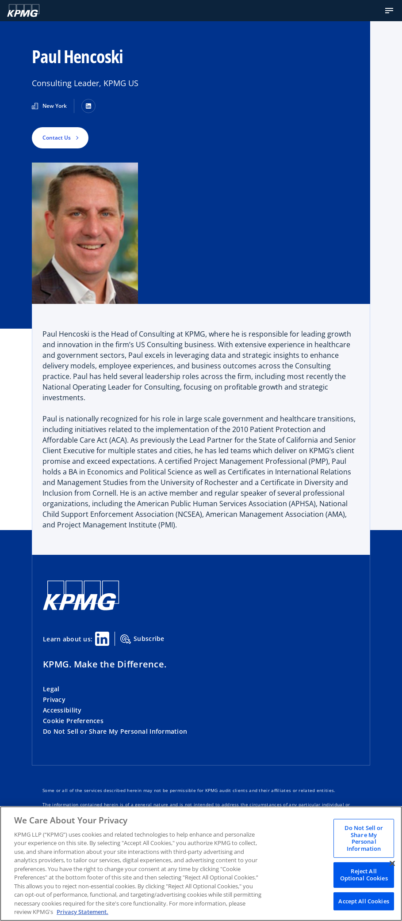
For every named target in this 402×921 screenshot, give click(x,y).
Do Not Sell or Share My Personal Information (115, 731)
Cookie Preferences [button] (73, 720)
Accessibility (62, 710)
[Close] (392, 863)
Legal (51, 689)
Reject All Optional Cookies (364, 874)
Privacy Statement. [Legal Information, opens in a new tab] (82, 912)
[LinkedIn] (88, 106)
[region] (201, 863)
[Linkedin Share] (102, 639)
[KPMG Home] (23, 10)
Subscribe (142, 639)
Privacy (54, 699)
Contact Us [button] (56, 137)
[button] (389, 10)
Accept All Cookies (363, 901)
